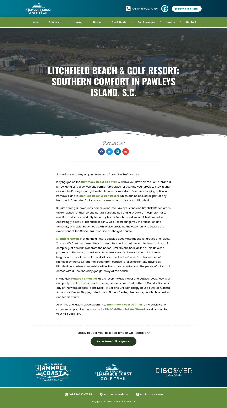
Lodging (77, 22)
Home (34, 22)
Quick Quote (119, 22)
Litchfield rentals (67, 239)
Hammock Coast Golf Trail (99, 182)
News (170, 22)
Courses (55, 22)
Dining (97, 22)
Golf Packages (146, 22)
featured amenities (84, 278)
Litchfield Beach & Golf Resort (99, 196)
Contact (191, 22)
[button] (101, 151)
